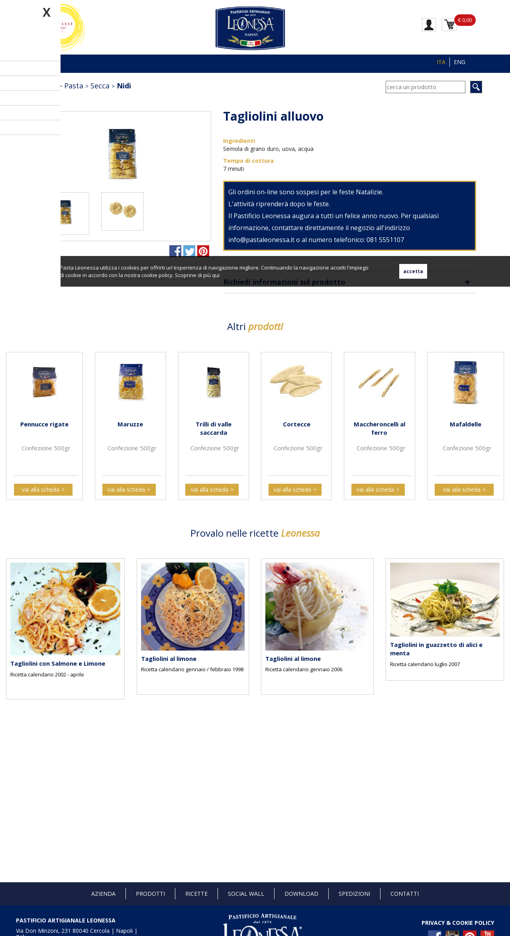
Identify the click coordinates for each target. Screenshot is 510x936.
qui (216, 275)
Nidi (124, 85)
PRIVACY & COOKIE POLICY (458, 922)
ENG (459, 62)
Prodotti (150, 893)
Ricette (196, 893)
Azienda (103, 893)
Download (301, 893)
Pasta (73, 85)
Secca (100, 85)
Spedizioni (354, 893)
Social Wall (246, 893)
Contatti (404, 893)
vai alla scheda (40, 489)
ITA (441, 62)
